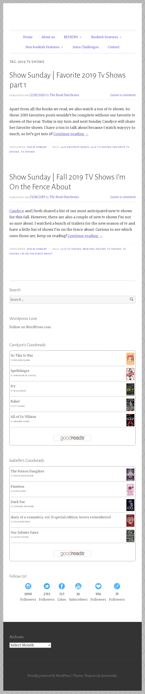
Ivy (13, 386)
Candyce (16, 211)
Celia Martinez (21, 522)
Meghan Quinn (21, 360)
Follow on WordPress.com (30, 327)
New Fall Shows (94, 249)
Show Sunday (37, 147)
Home (28, 37)
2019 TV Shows (100, 147)
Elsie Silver (19, 491)
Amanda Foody (21, 422)
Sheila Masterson (23, 476)
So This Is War (22, 355)
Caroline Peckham (23, 506)
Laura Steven (21, 537)
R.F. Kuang (19, 406)
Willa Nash (19, 391)
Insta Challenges (86, 47)
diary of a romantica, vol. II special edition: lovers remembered (61, 517)
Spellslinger (20, 371)
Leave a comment (123, 95)
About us (48, 37)
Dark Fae (18, 502)
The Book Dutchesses (64, 95)
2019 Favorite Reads (74, 147)
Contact (114, 47)
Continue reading (71, 134)
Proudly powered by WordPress (49, 676)
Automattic (109, 676)
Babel (15, 401)
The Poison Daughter (27, 471)
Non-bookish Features (43, 47)
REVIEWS (71, 37)
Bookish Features (104, 37)
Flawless (17, 487)
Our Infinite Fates (24, 532)
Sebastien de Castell (24, 376)
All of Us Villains (23, 417)
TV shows (28, 151)
